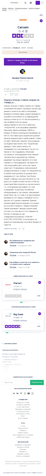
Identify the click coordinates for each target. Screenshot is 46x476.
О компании (6, 48)
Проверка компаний (23, 409)
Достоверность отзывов (23, 435)
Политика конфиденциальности (31, 461)
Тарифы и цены (23, 454)
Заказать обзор (23, 447)
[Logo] (23, 20)
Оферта (39, 463)
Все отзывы (23, 418)
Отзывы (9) (16, 48)
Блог (23, 416)
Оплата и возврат (23, 456)
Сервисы (23, 430)
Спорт (6, 369)
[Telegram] (14, 393)
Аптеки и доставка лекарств (13, 354)
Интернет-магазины (21, 8)
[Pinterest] (21, 393)
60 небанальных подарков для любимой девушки (22, 241)
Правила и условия (11, 463)
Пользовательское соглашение (27, 463)
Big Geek (18, 314)
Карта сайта (23, 465)
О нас (23, 426)
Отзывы (16, 317)
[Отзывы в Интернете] (4, 3)
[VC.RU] (32, 393)
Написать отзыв (23, 402)
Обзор (23, 48)
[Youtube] (28, 393)
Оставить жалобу (23, 405)
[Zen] (25, 393)
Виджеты (23, 452)
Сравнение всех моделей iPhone (23, 252)
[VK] (17, 393)
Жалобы (30, 48)
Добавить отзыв (38, 3)
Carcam (23, 89)
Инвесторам (23, 433)
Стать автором (23, 407)
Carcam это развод (34, 8)
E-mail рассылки (23, 411)
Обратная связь (23, 437)
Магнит (17, 283)
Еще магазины (23, 52)
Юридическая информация (13, 461)
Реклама (23, 449)
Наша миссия (23, 428)
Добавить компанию (23, 445)
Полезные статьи (23, 414)
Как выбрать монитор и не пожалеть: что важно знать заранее (25, 263)
